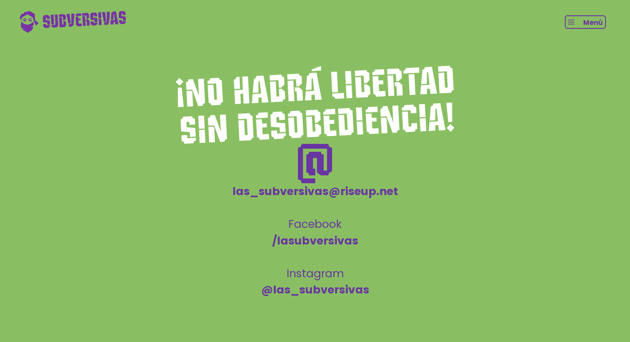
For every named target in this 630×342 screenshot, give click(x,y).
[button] (585, 22)
